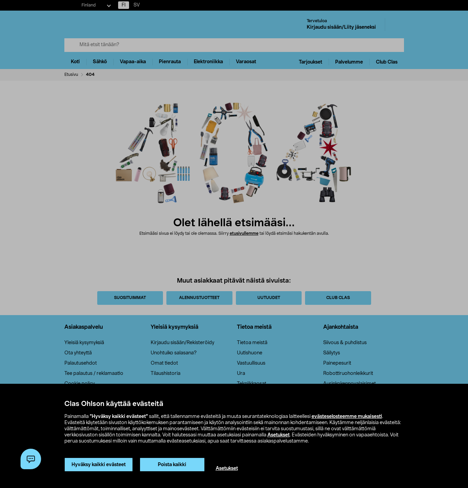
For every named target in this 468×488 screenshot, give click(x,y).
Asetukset (278, 435)
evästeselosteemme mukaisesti (347, 416)
